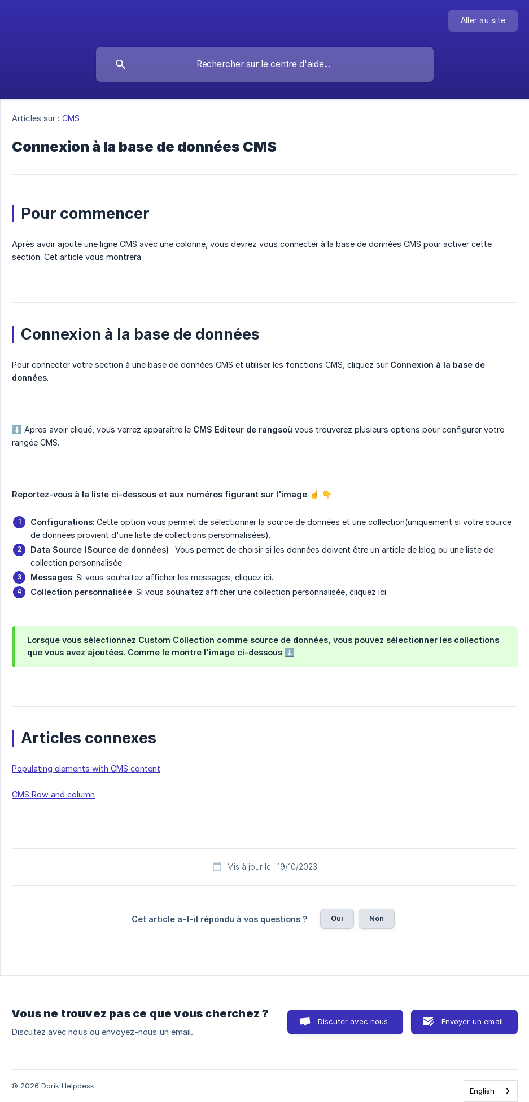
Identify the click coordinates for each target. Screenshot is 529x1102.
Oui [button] (337, 918)
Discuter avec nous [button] (353, 1021)
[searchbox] (265, 64)
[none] (483, 21)
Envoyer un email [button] (472, 1021)
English (482, 1090)
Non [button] (376, 918)
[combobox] (491, 1091)
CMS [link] (71, 118)
